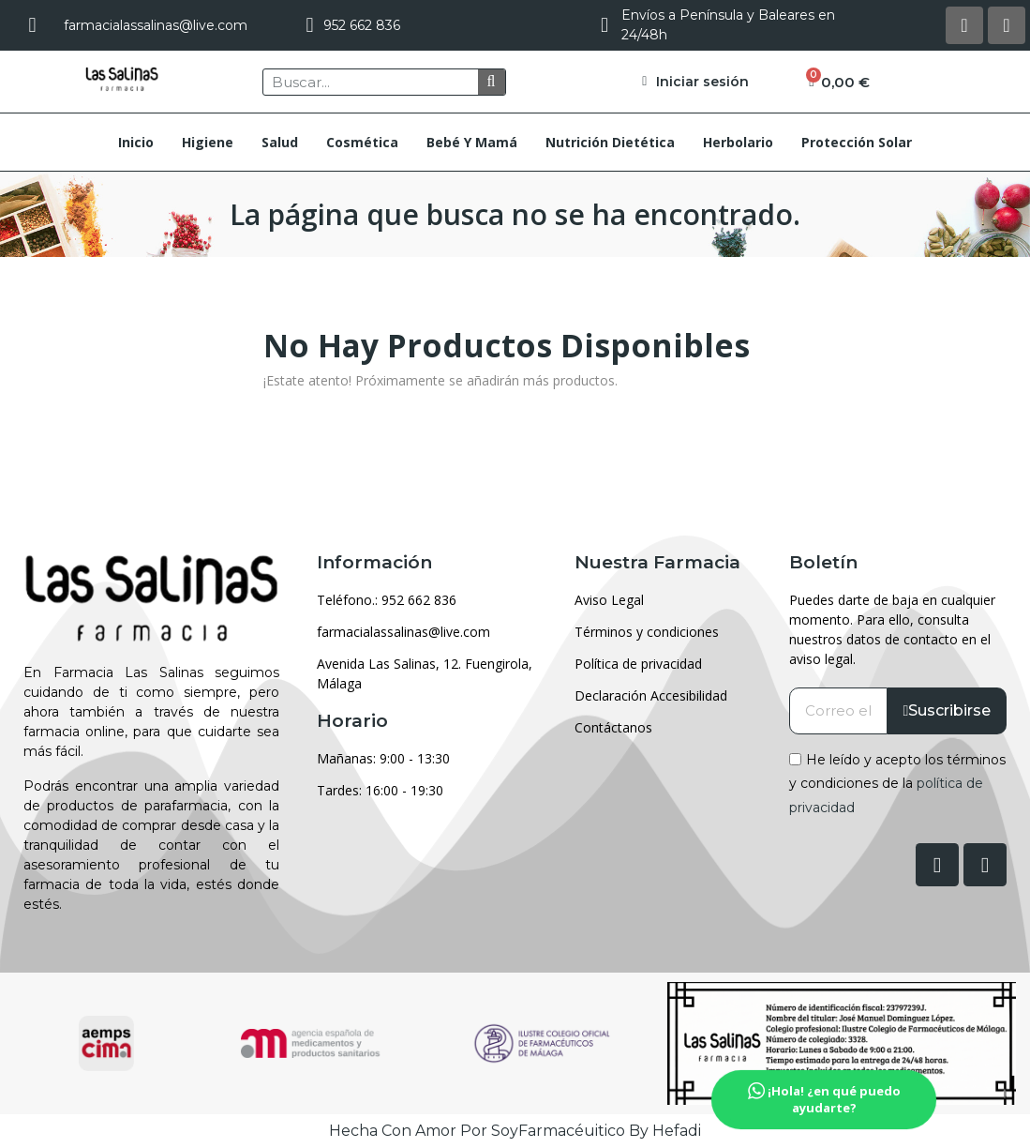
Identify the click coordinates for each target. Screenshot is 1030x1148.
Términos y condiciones (647, 632)
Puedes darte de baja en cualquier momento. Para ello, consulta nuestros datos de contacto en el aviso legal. (892, 629)
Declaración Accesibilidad (651, 695)
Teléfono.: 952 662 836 (386, 600)
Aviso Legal (609, 600)
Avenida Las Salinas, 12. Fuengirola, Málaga (424, 673)
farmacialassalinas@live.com (403, 632)
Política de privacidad (638, 663)
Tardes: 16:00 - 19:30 (380, 790)
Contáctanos (613, 727)
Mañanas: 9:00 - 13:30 (383, 758)
